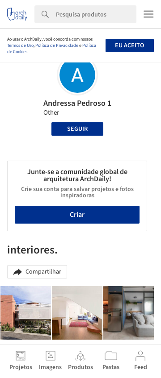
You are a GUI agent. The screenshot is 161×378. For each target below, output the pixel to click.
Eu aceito (129, 45)
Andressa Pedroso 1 (77, 103)
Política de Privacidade (56, 45)
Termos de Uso (20, 45)
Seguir (77, 129)
